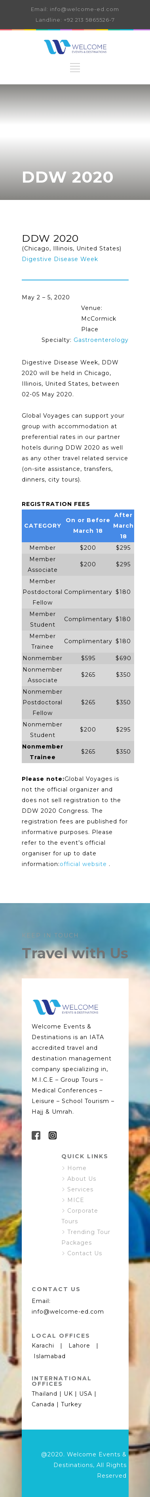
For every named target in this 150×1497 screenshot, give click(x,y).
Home (77, 1168)
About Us (81, 1178)
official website (83, 864)
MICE (75, 1200)
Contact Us (84, 1253)
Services (80, 1189)
